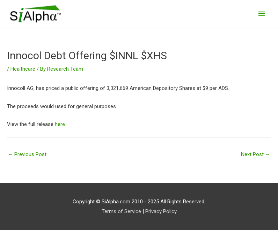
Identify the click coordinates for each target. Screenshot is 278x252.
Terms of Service (121, 211)
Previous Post (27, 154)
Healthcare (22, 69)
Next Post (255, 154)
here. (60, 124)
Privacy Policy (161, 211)
